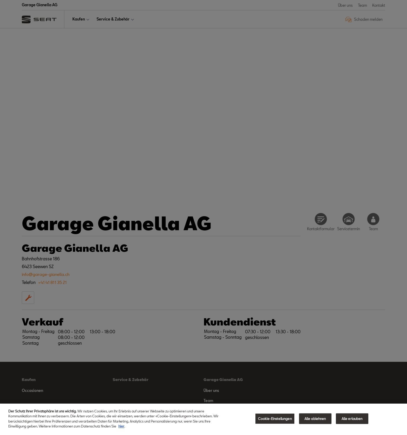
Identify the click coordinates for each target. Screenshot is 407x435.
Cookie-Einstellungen (275, 421)
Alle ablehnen (315, 421)
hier (121, 429)
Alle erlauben (352, 421)
